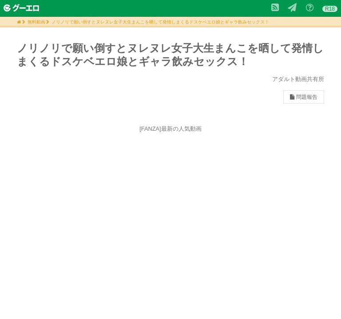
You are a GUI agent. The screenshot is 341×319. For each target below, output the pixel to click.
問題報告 (303, 97)
